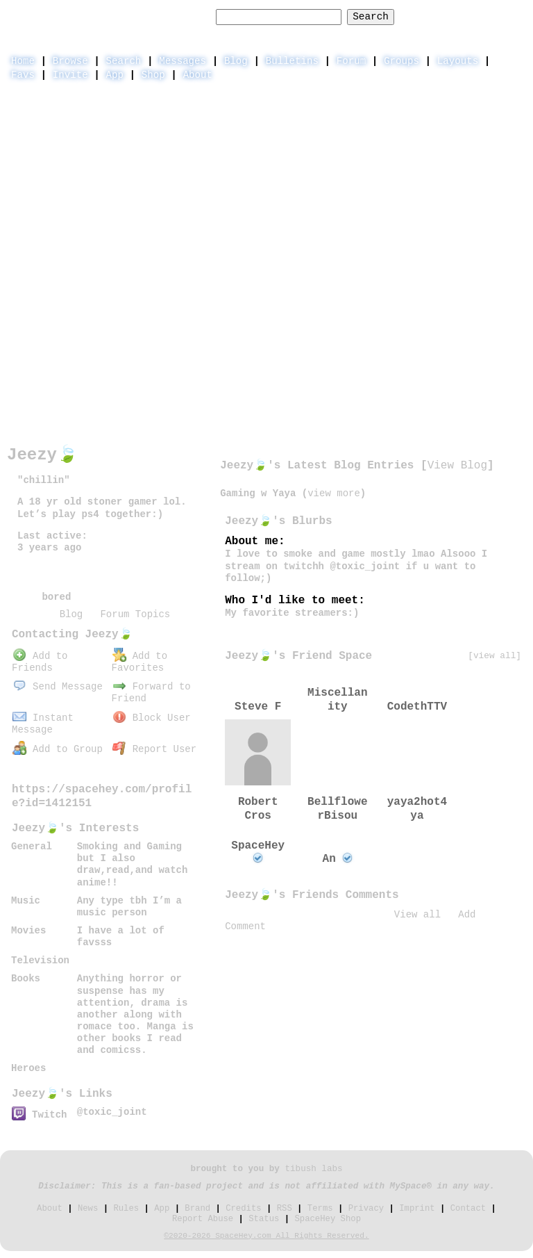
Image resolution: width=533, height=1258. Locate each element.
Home (23, 61)
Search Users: (171, 16)
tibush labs (313, 1169)
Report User (154, 749)
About (197, 75)
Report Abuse (202, 1219)
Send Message (57, 686)
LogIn (457, 16)
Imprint (416, 1209)
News (88, 1209)
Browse (70, 61)
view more (333, 493)
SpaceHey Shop (327, 1219)
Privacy (366, 1209)
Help (412, 16)
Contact (468, 1209)
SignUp (508, 16)
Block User (151, 718)
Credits (243, 1209)
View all (417, 914)
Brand (197, 1209)
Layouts (457, 61)
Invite (70, 75)
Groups (401, 61)
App (115, 75)
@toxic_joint (112, 1112)
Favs (23, 75)
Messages (182, 61)
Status (263, 1219)
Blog (236, 61)
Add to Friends (39, 662)
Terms (320, 1209)
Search (371, 16)
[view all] (494, 656)
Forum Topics (135, 614)
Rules (126, 1209)
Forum (351, 61)
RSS (284, 1209)
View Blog (457, 465)
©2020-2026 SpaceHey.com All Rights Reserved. (266, 1236)
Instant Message (43, 723)
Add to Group (57, 749)
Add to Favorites (139, 662)
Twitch (39, 1114)
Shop (153, 75)
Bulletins (292, 61)
